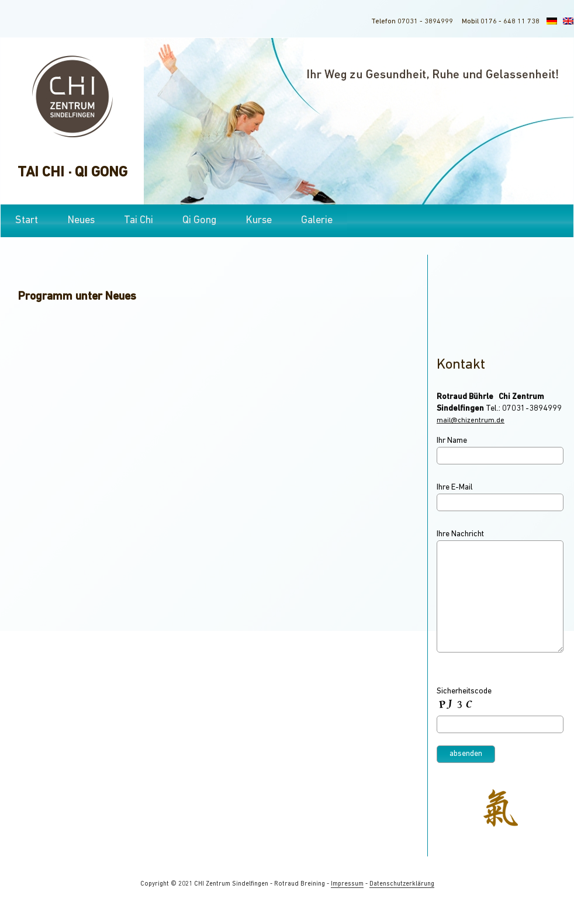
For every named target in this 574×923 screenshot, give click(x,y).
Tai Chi (138, 220)
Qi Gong (199, 220)
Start (26, 220)
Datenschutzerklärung (401, 884)
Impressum (347, 884)
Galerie (317, 220)
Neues (81, 220)
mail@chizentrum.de (470, 420)
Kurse (258, 220)
